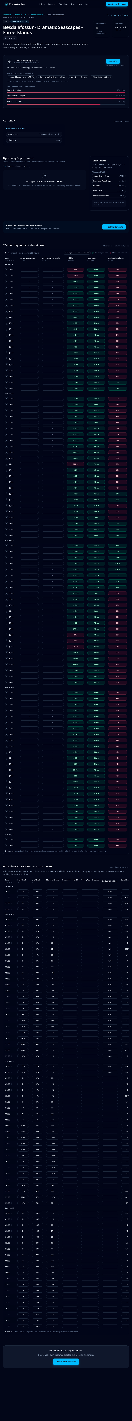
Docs (73, 4)
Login (87, 4)
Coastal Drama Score (15, 128)
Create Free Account (66, 1361)
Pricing (42, 4)
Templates (63, 4)
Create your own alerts (118, 15)
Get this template (114, 227)
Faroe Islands (21, 14)
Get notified (113, 61)
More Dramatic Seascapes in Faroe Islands (18, 17)
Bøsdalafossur (37, 14)
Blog (80, 4)
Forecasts (52, 4)
